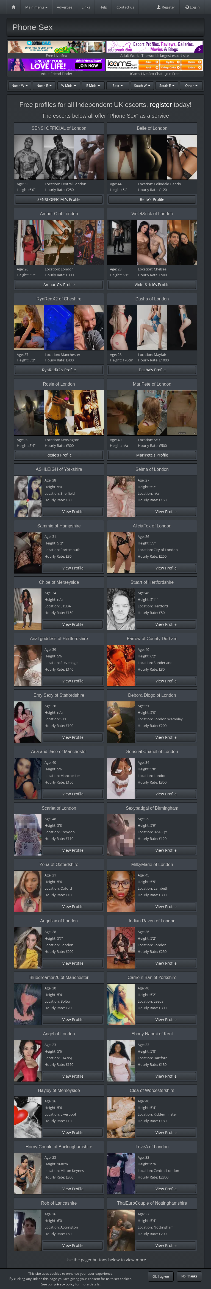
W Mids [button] (68, 85)
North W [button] (20, 85)
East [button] (118, 85)
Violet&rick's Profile (152, 284)
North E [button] (44, 85)
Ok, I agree (160, 1276)
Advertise (64, 7)
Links (86, 7)
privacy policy (64, 1284)
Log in (192, 7)
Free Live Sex (56, 49)
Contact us (125, 7)
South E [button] (166, 85)
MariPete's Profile (152, 455)
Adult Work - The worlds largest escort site (154, 49)
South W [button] (142, 85)
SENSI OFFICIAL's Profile (58, 199)
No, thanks (189, 1276)
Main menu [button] (36, 7)
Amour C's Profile (59, 284)
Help (103, 7)
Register (165, 7)
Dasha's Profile (152, 369)
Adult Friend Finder (56, 67)
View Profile (73, 511)
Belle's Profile (152, 199)
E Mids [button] (93, 85)
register (161, 104)
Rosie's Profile (59, 455)
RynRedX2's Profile (59, 369)
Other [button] (191, 85)
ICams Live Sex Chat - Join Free (154, 67)
